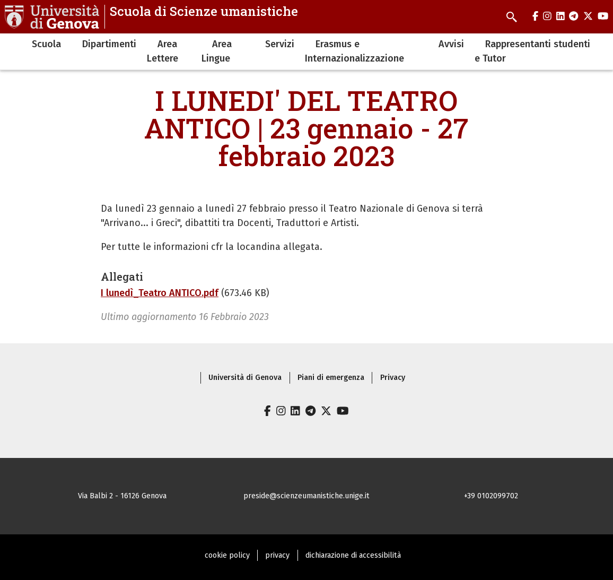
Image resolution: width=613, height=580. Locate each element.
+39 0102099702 (491, 495)
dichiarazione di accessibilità (353, 555)
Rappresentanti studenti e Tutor (532, 51)
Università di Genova (245, 377)
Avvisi (451, 44)
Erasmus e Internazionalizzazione (354, 51)
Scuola (46, 44)
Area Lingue (217, 51)
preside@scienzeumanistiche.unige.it (306, 495)
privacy (277, 555)
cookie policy (227, 555)
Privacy (392, 377)
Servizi (279, 44)
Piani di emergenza (330, 377)
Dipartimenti (109, 44)
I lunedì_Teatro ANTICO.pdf (159, 293)
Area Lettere (162, 51)
